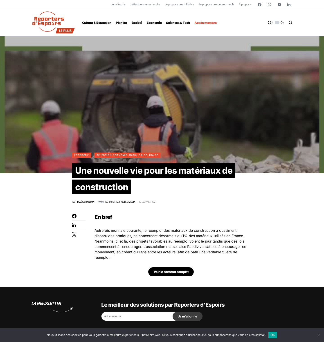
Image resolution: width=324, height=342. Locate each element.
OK (273, 335)
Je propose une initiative (179, 4)
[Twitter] (269, 4)
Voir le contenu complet (171, 273)
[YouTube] (279, 4)
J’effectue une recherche (145, 4)
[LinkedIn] (288, 4)
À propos (244, 4)
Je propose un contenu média (216, 4)
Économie (81, 155)
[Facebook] (259, 4)
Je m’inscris (118, 4)
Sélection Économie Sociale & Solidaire (127, 155)
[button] (276, 22)
